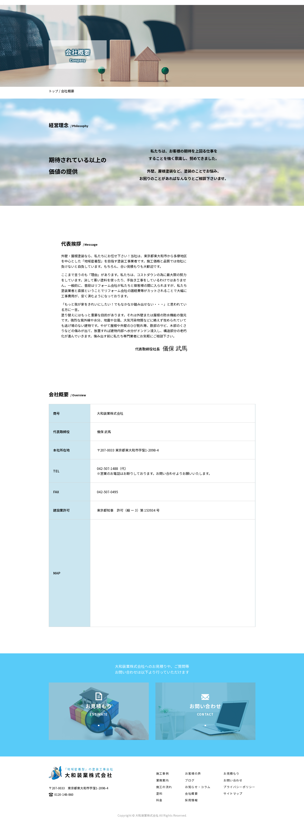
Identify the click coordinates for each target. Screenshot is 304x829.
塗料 (249, 15)
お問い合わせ (232, 786)
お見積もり (231, 780)
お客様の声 (193, 780)
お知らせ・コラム (197, 793)
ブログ (189, 786)
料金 (159, 806)
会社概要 (165, 15)
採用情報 (191, 806)
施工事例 (207, 15)
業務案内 (186, 15)
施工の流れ (230, 15)
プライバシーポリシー (239, 793)
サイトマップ (232, 800)
